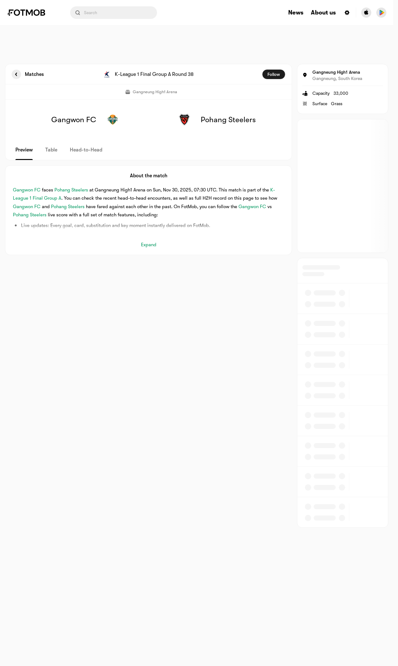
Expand (148, 245)
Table (51, 150)
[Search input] (113, 12)
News (295, 13)
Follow (273, 74)
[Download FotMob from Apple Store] (366, 13)
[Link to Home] (30, 12)
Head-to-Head (86, 150)
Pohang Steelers (71, 190)
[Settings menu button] (347, 12)
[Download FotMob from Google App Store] (381, 13)
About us (323, 13)
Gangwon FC (27, 190)
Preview (24, 150)
